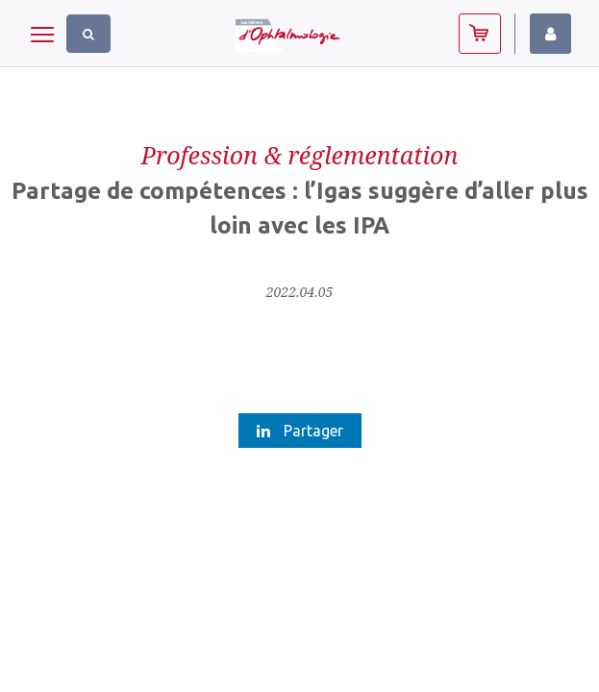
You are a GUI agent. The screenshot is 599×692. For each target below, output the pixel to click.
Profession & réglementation (300, 154)
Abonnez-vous (479, 33)
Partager (300, 430)
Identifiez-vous (550, 33)
